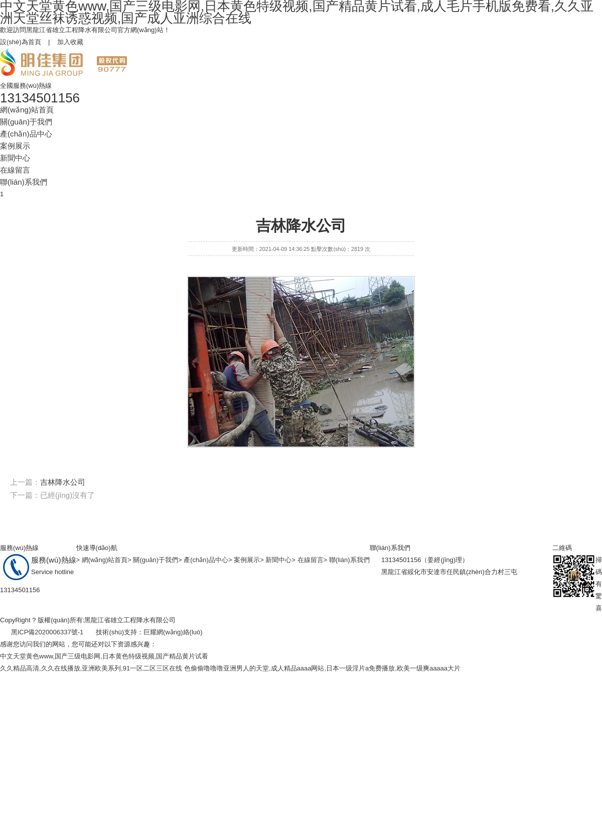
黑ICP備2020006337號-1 (47, 632)
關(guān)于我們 (26, 121)
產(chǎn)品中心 (26, 133)
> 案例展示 (244, 560)
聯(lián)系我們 (23, 182)
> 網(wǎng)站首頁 (102, 560)
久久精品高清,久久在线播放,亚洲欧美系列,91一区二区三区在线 (91, 668)
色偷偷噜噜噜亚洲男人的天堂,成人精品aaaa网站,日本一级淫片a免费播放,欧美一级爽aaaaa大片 (322, 668)
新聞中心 (15, 158)
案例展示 (15, 146)
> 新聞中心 (275, 560)
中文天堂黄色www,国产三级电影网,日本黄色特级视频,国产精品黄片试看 (104, 656)
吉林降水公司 (62, 482)
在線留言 (15, 170)
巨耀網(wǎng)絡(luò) (173, 632)
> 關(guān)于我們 (152, 560)
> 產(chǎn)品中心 (203, 560)
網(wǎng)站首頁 (27, 109)
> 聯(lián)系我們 (347, 560)
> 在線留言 (307, 560)
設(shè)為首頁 (20, 42)
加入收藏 (70, 42)
